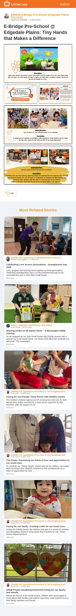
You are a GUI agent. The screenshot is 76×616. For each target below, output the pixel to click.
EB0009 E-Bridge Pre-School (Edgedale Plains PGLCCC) (40, 16)
